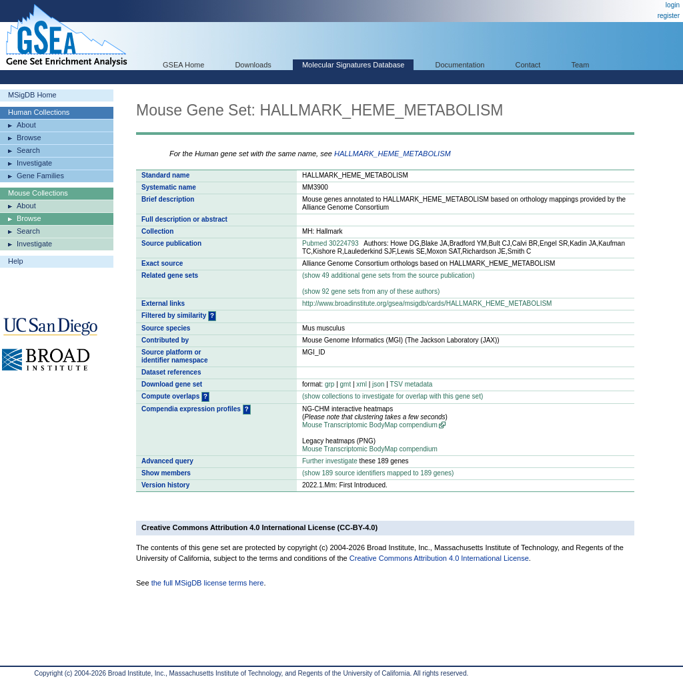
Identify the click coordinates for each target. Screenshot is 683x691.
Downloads (253, 65)
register (669, 15)
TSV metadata (411, 384)
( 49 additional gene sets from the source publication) (388, 275)
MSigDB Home (32, 95)
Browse (29, 138)
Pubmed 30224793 (330, 243)
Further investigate (330, 461)
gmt (346, 384)
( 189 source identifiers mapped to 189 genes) (378, 473)
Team (581, 65)
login (673, 5)
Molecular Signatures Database (353, 65)
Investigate (34, 163)
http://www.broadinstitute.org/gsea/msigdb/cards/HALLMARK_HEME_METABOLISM (427, 303)
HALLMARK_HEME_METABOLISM (392, 154)
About (26, 125)
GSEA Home (183, 65)
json (378, 384)
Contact (528, 65)
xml (361, 384)
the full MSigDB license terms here (207, 583)
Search (28, 150)
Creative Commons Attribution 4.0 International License (439, 558)
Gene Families (40, 176)
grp (329, 384)
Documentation (459, 65)
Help (15, 261)
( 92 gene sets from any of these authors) (371, 291)
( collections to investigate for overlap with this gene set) (392, 396)
